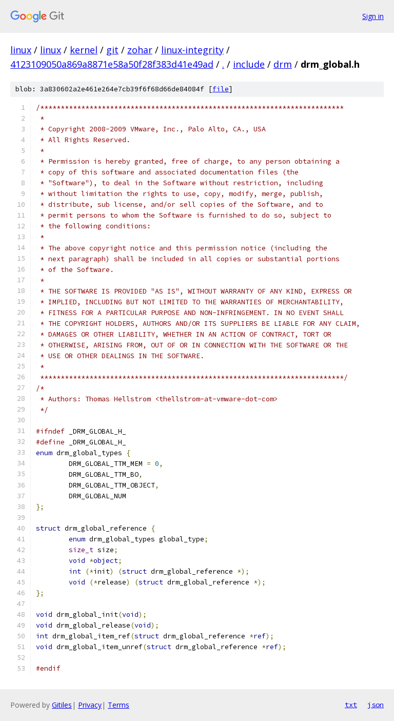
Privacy (90, 705)
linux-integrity (192, 50)
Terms (118, 705)
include (249, 64)
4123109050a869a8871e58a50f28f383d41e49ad (111, 64)
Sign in (373, 16)
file (220, 89)
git (112, 50)
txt (351, 704)
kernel (83, 50)
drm (282, 64)
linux (20, 50)
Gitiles (62, 705)
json (375, 704)
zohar (139, 50)
